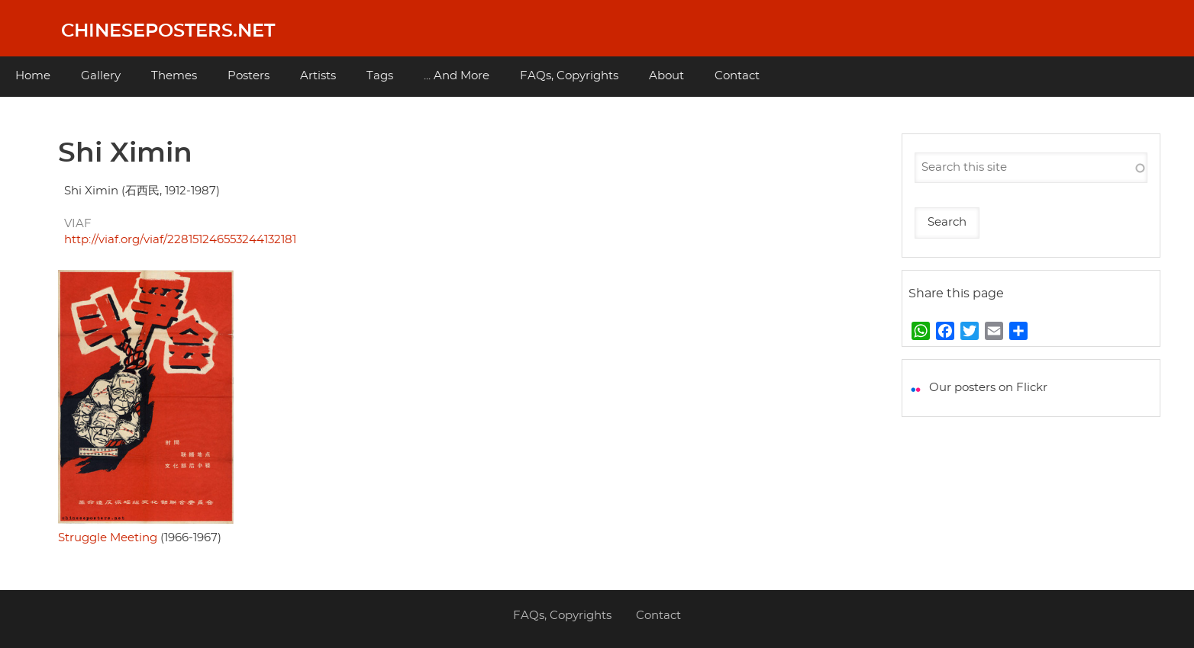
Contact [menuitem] (737, 76)
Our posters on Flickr (988, 387)
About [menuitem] (666, 76)
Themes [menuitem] (174, 76)
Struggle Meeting (107, 538)
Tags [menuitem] (379, 76)
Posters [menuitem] (248, 76)
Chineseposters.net (168, 31)
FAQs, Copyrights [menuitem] (569, 76)
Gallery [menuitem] (101, 76)
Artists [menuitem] (318, 76)
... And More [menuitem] (456, 76)
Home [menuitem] (32, 76)
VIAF (78, 223)
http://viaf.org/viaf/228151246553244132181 (180, 239)
